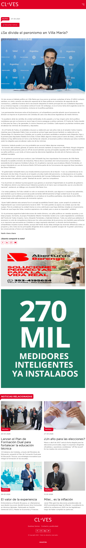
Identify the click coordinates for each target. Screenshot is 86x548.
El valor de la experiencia (19, 499)
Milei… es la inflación (58, 499)
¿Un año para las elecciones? (64, 438)
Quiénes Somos (34, 526)
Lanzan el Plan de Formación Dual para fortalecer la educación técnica (17, 443)
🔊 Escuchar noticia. (10, 25)
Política (5, 19)
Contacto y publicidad (49, 526)
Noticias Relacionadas (16, 396)
